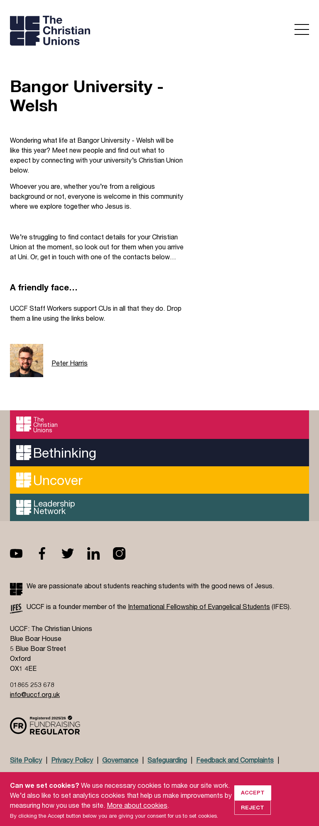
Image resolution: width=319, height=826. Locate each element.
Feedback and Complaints (235, 760)
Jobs (72, 776)
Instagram (126, 553)
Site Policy (26, 760)
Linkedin (100, 553)
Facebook (48, 553)
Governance (120, 760)
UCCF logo (82, 31)
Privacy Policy (72, 760)
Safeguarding (167, 760)
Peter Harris (70, 363)
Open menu (301, 29)
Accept (253, 800)
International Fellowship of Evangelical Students (199, 606)
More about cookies (137, 813)
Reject (252, 815)
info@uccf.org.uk (35, 694)
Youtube (23, 553)
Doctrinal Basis (33, 776)
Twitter (74, 553)
